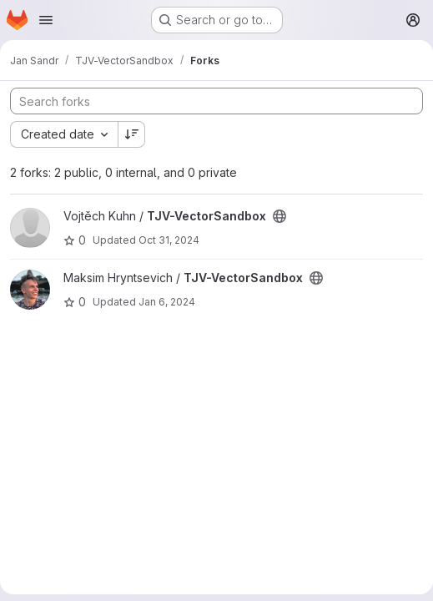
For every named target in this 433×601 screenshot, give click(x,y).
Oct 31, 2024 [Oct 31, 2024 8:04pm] (168, 240)
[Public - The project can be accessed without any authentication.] (279, 216)
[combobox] (64, 134)
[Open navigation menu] (46, 20)
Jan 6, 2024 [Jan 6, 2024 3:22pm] (166, 301)
